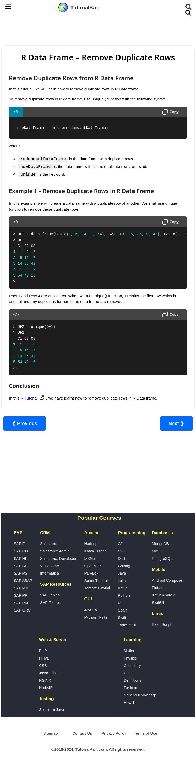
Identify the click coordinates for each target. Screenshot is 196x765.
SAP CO (21, 551)
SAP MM (21, 588)
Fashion (130, 688)
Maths (129, 651)
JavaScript (48, 673)
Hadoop (90, 544)
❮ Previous (24, 423)
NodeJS (45, 688)
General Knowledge (140, 695)
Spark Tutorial (96, 581)
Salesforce (49, 544)
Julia (122, 581)
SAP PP (20, 595)
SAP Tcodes (50, 602)
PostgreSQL (162, 558)
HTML (44, 658)
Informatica (49, 573)
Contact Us (82, 733)
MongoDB (160, 544)
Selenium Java (51, 710)
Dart (121, 558)
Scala (122, 610)
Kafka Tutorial (95, 551)
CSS (43, 665)
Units (128, 673)
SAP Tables (50, 595)
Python (124, 595)
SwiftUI (158, 602)
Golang (124, 566)
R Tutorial (29, 398)
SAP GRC (22, 610)
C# (120, 544)
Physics (130, 658)
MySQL (158, 551)
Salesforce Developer (58, 558)
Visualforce (49, 566)
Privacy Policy (114, 733)
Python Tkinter (96, 617)
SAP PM (21, 603)
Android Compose (167, 580)
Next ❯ (176, 423)
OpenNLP (92, 566)
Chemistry (132, 665)
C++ (121, 551)
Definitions (132, 680)
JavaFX (90, 610)
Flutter (157, 588)
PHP (43, 651)
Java (122, 573)
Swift (122, 617)
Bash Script (161, 624)
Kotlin (122, 588)
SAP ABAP (23, 581)
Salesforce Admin (55, 551)
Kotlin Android (163, 595)
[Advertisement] (98, 29)
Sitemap (50, 733)
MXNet (90, 558)
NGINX (45, 680)
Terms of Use (145, 733)
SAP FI (20, 544)
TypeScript (127, 625)
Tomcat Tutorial (97, 588)
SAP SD (21, 566)
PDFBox (91, 573)
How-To (130, 702)
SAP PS (20, 573)
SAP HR (21, 558)
